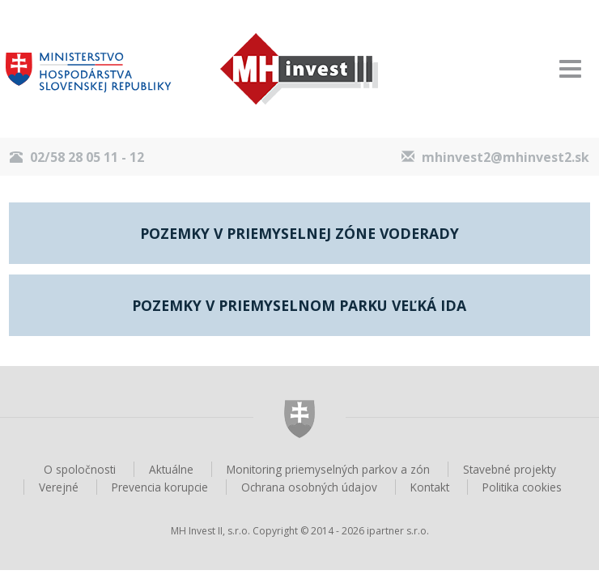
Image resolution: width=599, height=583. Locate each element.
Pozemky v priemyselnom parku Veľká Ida (299, 305)
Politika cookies (522, 487)
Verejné (59, 487)
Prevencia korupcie (160, 487)
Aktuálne (171, 469)
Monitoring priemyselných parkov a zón (328, 469)
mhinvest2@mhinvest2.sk (505, 157)
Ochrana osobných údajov (309, 487)
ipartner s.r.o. (398, 531)
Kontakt (429, 487)
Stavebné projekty (509, 469)
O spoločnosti (80, 469)
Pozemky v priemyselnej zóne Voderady (299, 233)
